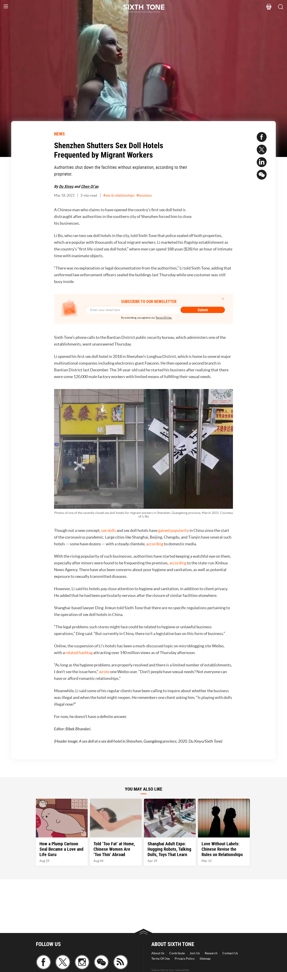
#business (144, 195)
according (154, 543)
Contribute (177, 953)
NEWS (59, 134)
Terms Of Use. (164, 317)
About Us (157, 953)
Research (211, 953)
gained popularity (173, 530)
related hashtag (79, 652)
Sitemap (205, 958)
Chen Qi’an (89, 186)
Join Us (195, 953)
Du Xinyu (66, 186)
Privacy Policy (185, 958)
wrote (104, 671)
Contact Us (230, 953)
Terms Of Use (160, 958)
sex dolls (108, 530)
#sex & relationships (119, 195)
